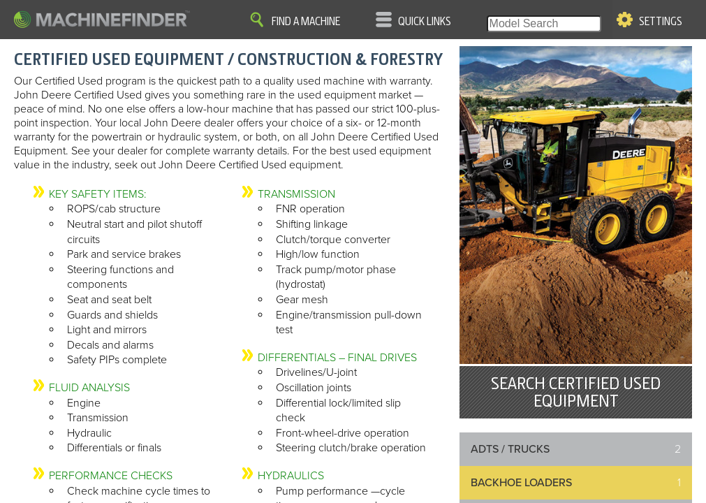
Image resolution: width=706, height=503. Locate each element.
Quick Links (424, 21)
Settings (660, 21)
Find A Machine (306, 21)
